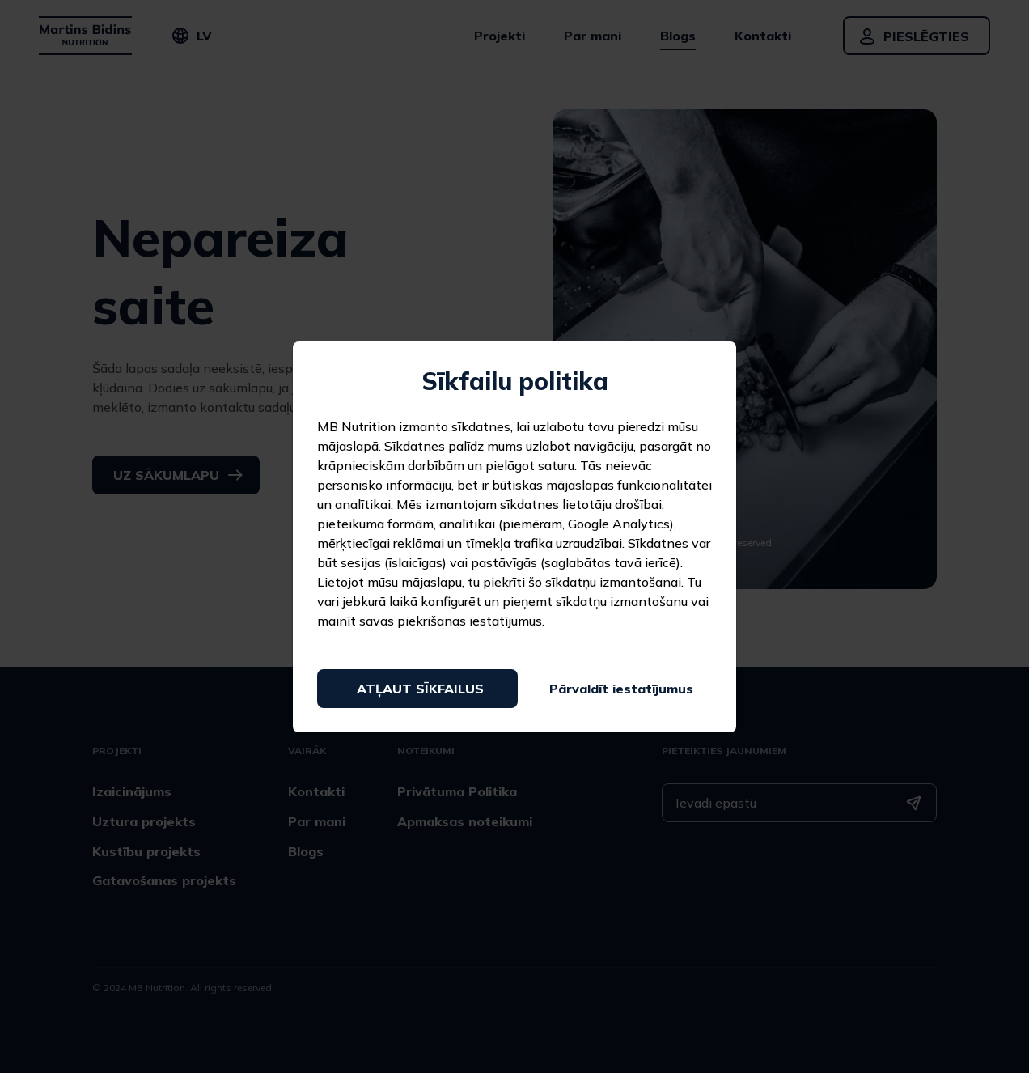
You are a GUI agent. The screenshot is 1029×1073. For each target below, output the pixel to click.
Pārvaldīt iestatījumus (621, 689)
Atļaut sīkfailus (420, 689)
